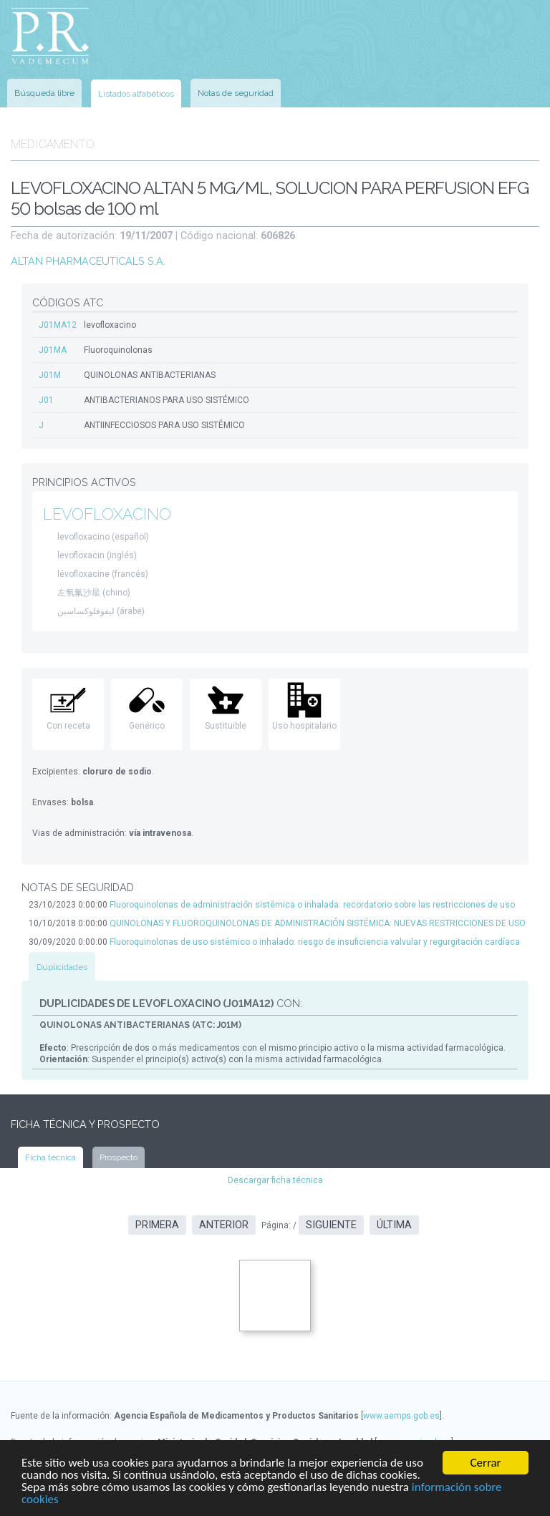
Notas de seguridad (236, 93)
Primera (157, 1225)
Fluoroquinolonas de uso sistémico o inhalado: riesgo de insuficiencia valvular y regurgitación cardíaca (315, 942)
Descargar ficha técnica (275, 1180)
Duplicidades (62, 967)
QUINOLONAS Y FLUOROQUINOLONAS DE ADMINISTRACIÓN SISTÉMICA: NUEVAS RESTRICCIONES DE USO (318, 923)
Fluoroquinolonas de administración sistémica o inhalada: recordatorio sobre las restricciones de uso (312, 905)
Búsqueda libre (44, 93)
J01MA (53, 350)
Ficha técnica (50, 1157)
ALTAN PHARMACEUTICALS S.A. (88, 261)
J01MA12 (58, 325)
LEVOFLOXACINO (107, 514)
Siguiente (331, 1225)
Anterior (224, 1225)
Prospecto (119, 1157)
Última (394, 1225)
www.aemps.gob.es (401, 1416)
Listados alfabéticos (136, 94)
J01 (46, 400)
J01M (50, 375)
